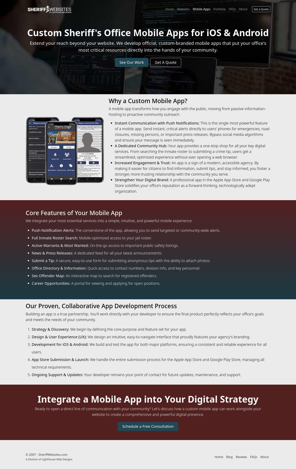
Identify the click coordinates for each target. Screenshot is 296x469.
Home (169, 9)
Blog (229, 457)
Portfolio (219, 9)
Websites (183, 9)
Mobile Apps (201, 9)
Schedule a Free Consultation (148, 426)
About (243, 9)
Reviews (241, 457)
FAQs (232, 9)
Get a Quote (261, 9)
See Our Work (131, 62)
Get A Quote (166, 62)
